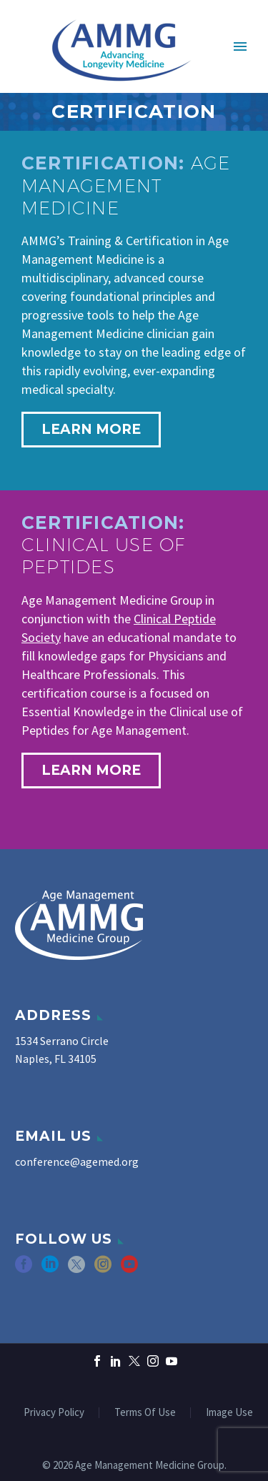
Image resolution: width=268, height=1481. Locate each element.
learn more (91, 429)
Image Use (229, 1412)
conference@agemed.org (77, 1161)
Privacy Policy (54, 1412)
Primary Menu (240, 46)
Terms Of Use (145, 1412)
